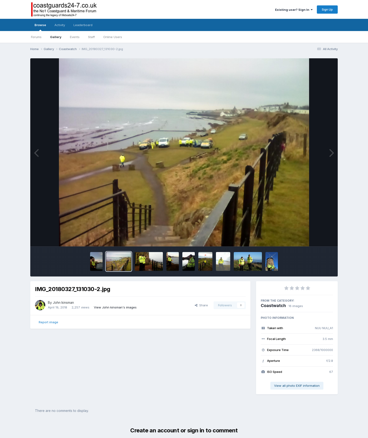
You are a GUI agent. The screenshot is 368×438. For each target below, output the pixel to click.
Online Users (112, 37)
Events (75, 37)
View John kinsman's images (115, 307)
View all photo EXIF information (297, 385)
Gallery (55, 37)
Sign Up (327, 9)
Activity (59, 25)
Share (201, 305)
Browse (40, 27)
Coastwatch (273, 305)
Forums (36, 37)
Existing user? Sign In (294, 10)
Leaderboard (82, 25)
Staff (91, 37)
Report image (48, 322)
